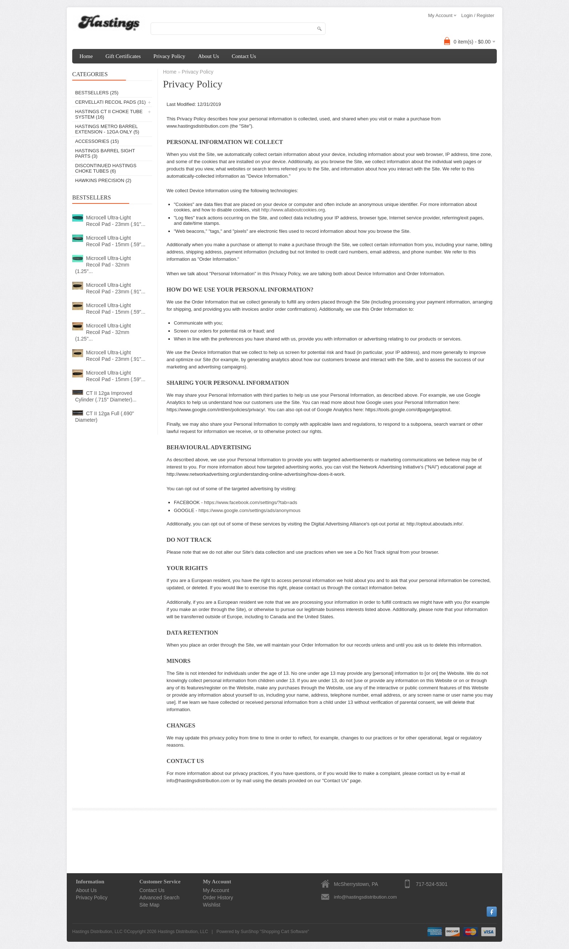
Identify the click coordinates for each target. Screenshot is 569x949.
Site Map (149, 905)
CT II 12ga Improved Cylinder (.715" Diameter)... (105, 396)
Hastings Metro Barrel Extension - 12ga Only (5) (107, 129)
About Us (208, 56)
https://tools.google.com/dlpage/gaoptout (407, 409)
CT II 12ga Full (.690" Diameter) (104, 416)
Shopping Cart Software (284, 931)
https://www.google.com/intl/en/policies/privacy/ (216, 409)
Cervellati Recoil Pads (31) (110, 102)
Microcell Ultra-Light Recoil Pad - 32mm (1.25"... (103, 264)
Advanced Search (159, 897)
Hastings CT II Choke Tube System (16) (109, 114)
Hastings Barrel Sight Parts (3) (105, 153)
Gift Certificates (123, 56)
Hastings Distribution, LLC (183, 931)
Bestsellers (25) (96, 92)
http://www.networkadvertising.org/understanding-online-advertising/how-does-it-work (255, 474)
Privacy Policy (169, 56)
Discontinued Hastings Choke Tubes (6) (105, 168)
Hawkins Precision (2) (103, 180)
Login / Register (477, 15)
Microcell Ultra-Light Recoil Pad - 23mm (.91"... (116, 221)
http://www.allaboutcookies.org (293, 210)
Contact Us (244, 56)
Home (86, 56)
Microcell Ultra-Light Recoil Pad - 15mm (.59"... (116, 241)
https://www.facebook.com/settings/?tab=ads (250, 502)
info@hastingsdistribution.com (365, 897)
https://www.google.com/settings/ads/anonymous (249, 510)
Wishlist (211, 905)
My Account (216, 890)
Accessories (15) (97, 141)
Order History (218, 897)
